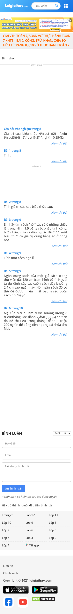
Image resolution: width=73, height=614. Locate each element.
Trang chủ (8, 515)
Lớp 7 (6, 530)
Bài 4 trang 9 (12, 253)
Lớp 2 (52, 538)
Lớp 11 (53, 515)
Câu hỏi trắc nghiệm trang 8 (22, 129)
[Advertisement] (36, 97)
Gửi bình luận (13, 488)
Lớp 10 (6, 522)
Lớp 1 (6, 545)
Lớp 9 (29, 522)
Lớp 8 (52, 522)
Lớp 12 (30, 515)
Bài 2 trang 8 (12, 202)
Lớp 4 (6, 538)
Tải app (32, 545)
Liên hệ (8, 566)
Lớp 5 (52, 530)
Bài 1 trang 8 (12, 150)
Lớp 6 (29, 530)
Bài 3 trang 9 (12, 220)
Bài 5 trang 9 (12, 271)
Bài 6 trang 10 (13, 308)
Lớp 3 (29, 538)
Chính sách (10, 573)
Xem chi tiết (59, 143)
